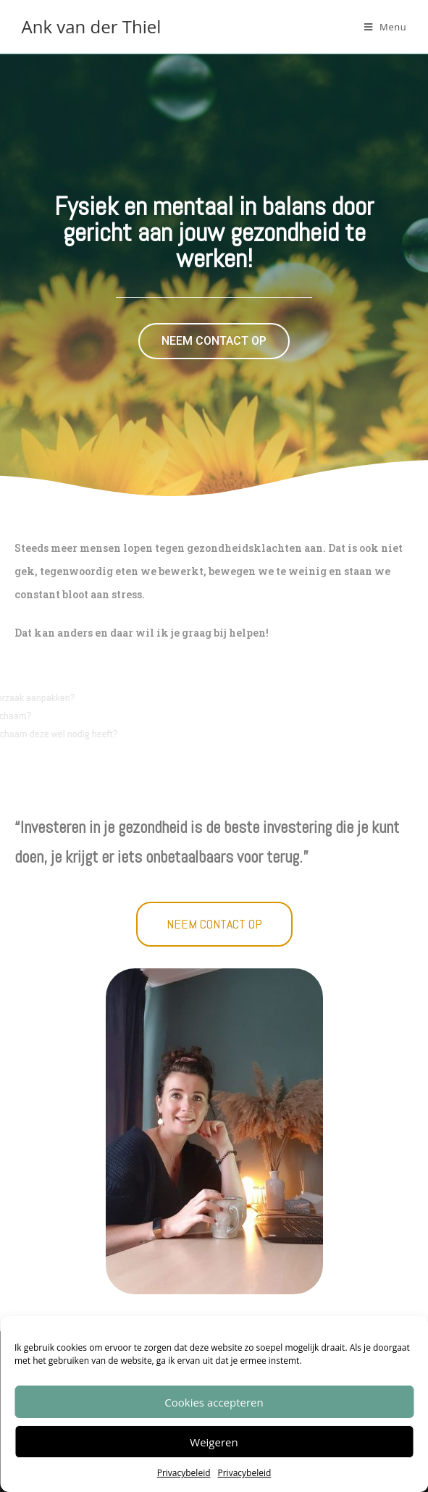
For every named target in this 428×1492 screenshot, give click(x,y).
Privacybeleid (184, 1473)
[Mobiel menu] (385, 27)
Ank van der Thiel (91, 26)
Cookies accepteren (213, 1402)
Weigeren (214, 1442)
